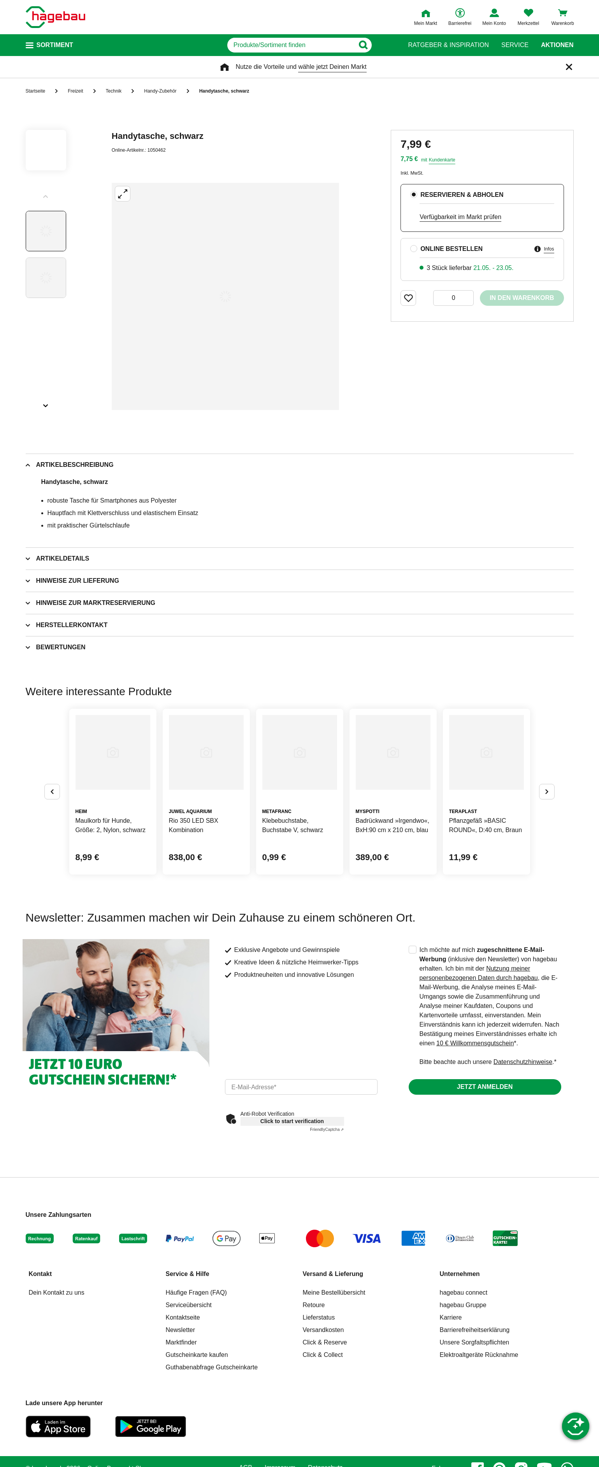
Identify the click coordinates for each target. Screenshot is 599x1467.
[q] (291, 45)
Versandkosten (323, 1330)
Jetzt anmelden (485, 1086)
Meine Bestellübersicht (334, 1292)
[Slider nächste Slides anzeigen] (46, 403)
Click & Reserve (325, 1342)
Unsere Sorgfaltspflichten (474, 1342)
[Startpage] (55, 17)
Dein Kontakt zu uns (56, 1292)
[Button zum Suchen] (381, 45)
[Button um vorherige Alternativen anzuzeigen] (52, 791)
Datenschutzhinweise (523, 1062)
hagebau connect (464, 1292)
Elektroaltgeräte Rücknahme (479, 1354)
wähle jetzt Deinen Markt (332, 66)
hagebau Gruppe (463, 1305)
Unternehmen (460, 1274)
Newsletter (180, 1330)
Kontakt (40, 1274)
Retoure (314, 1305)
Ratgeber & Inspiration (448, 45)
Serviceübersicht (189, 1305)
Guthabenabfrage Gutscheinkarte (212, 1367)
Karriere (451, 1317)
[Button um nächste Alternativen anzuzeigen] (547, 791)
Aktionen (557, 45)
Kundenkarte (442, 160)
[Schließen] (569, 67)
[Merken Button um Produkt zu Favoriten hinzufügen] (408, 298)
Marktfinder (181, 1342)
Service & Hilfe (187, 1274)
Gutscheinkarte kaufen (197, 1354)
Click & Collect (323, 1354)
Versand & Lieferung (333, 1274)
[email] (301, 1087)
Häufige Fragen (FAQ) (196, 1292)
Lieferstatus (319, 1317)
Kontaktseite (183, 1317)
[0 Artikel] (453, 297)
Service (515, 45)
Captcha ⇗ (327, 1129)
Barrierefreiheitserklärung (475, 1330)
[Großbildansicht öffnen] (225, 296)
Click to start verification (292, 1121)
